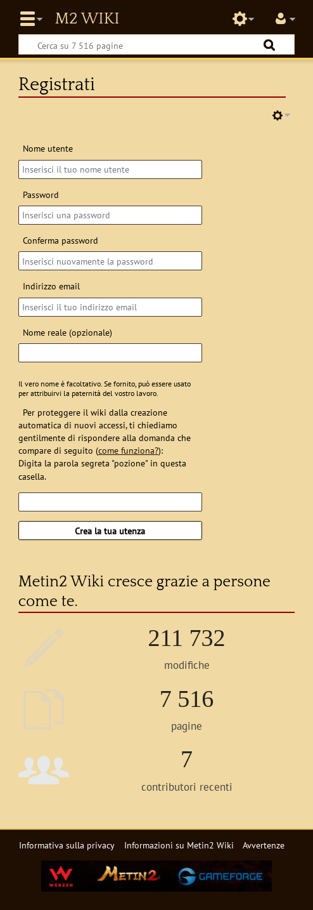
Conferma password (60, 240)
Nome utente (48, 148)
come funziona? (128, 450)
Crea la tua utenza (110, 531)
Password (41, 194)
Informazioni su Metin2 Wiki (179, 845)
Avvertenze (263, 845)
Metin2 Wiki (86, 19)
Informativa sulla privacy (67, 845)
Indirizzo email (51, 286)
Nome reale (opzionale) (67, 332)
